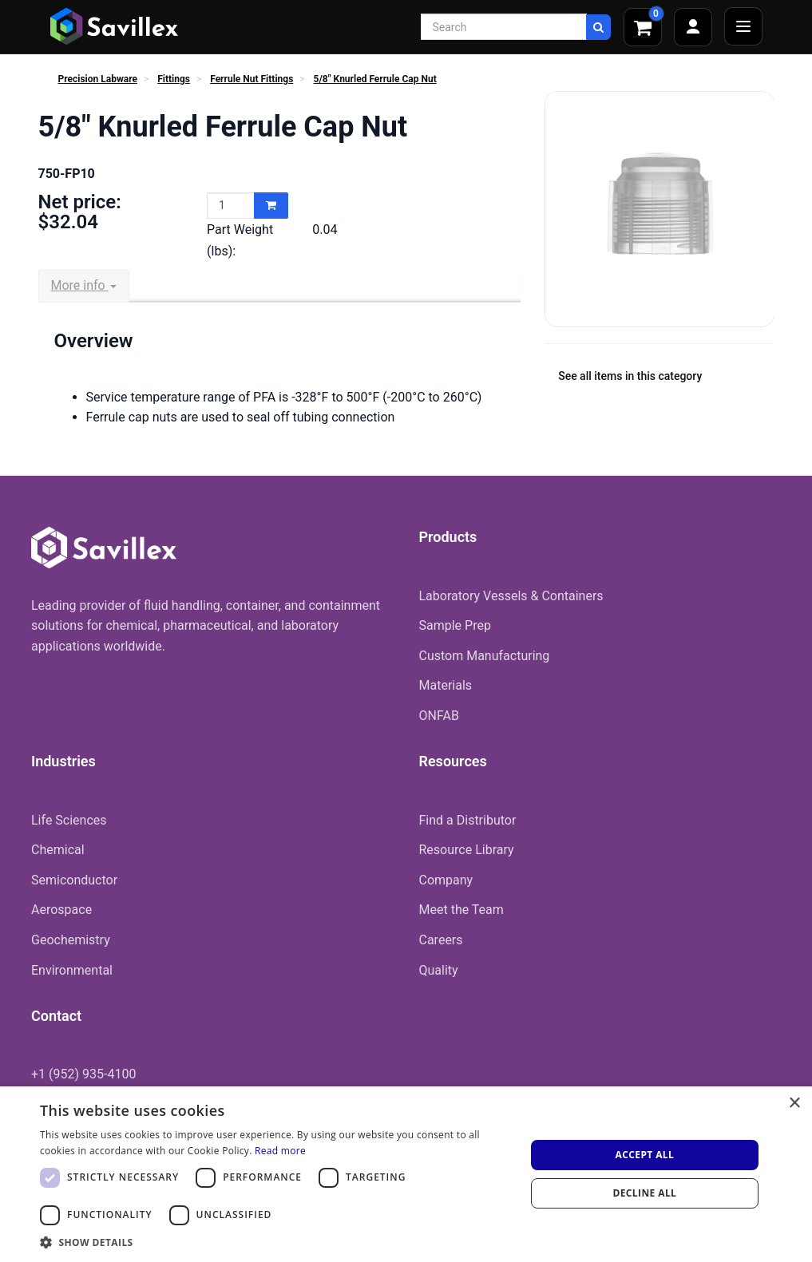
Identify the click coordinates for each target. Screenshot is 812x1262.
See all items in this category (630, 376)
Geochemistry (70, 939)
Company (446, 880)
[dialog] (406, 1174)
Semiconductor (74, 880)
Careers (441, 939)
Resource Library (466, 849)
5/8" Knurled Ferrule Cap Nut (375, 79)
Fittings (173, 79)
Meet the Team (461, 909)
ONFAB (439, 715)
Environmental (72, 970)
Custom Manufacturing (484, 655)
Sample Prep (455, 625)
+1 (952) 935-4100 (83, 1074)
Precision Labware (97, 79)
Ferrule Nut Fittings (251, 79)
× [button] (794, 1104)
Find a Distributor (468, 820)
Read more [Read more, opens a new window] (280, 1150)
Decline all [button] (644, 1193)
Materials (446, 685)
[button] (275, 1242)
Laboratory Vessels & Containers (511, 595)
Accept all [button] (644, 1154)
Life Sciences (69, 820)
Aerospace (61, 909)
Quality (438, 970)
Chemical (58, 849)
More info (84, 285)
